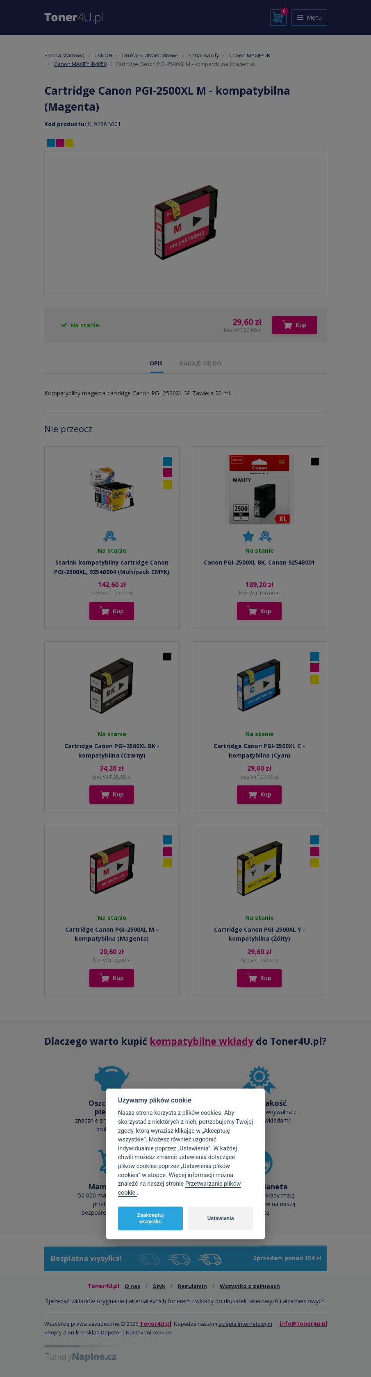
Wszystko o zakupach (250, 1286)
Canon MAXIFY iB (249, 55)
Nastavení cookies (149, 1332)
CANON (103, 55)
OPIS (156, 363)
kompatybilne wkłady (201, 1041)
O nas (132, 1286)
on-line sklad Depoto (93, 1332)
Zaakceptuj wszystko (150, 1218)
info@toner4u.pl (303, 1323)
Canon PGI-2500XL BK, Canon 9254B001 (259, 562)
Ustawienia (220, 1218)
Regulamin (192, 1286)
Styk (159, 1286)
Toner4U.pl (155, 1323)
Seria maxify (203, 55)
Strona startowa (64, 55)
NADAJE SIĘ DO (200, 363)
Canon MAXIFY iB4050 (80, 64)
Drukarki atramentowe (150, 55)
